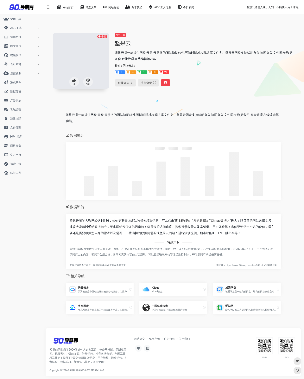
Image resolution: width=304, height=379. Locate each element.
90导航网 (73, 370)
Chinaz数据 (219, 220)
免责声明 (154, 338)
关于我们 (184, 338)
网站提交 (139, 338)
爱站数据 (199, 220)
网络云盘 (120, 35)
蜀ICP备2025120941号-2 (91, 370)
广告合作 (169, 338)
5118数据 (181, 220)
